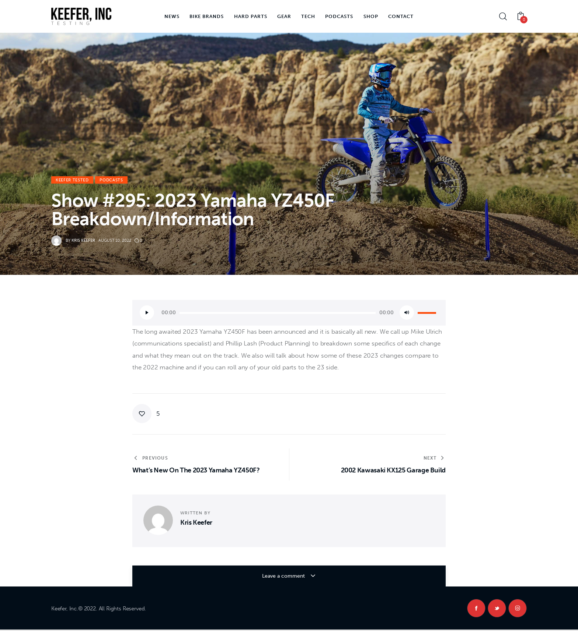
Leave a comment (284, 576)
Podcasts (111, 180)
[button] (146, 413)
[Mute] (407, 312)
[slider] (278, 313)
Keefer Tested (72, 180)
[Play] (147, 312)
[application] (289, 313)
